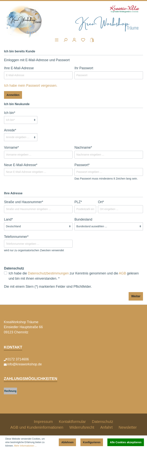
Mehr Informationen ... (25, 445)
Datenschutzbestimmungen (48, 273)
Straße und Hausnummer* (23, 202)
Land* (8, 219)
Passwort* (82, 165)
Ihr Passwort (83, 68)
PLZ (78, 202)
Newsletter (128, 427)
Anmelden (13, 94)
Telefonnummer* (16, 237)
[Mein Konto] (74, 40)
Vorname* (11, 147)
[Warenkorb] (90, 40)
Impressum (43, 421)
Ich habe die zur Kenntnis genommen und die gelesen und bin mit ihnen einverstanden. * (74, 275)
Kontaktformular (72, 421)
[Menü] (56, 40)
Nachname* (83, 147)
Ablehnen (67, 442)
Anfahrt (106, 427)
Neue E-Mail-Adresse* (20, 165)
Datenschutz (102, 421)
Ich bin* (9, 113)
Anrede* (10, 130)
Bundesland (83, 219)
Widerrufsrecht (81, 427)
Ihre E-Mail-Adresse (19, 68)
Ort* (101, 202)
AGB (122, 273)
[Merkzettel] (83, 40)
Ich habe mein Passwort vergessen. (30, 85)
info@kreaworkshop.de (24, 364)
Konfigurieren (91, 442)
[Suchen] (65, 40)
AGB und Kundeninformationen (36, 427)
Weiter (135, 296)
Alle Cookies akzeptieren (125, 442)
